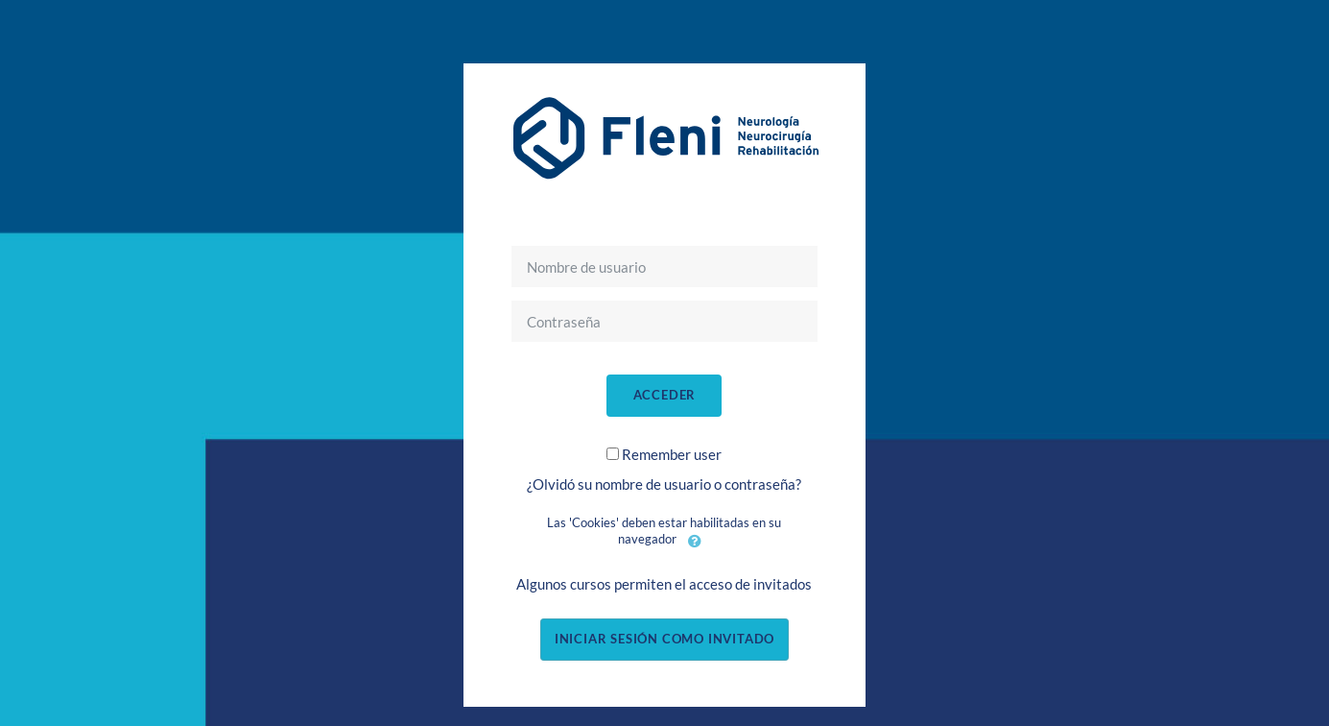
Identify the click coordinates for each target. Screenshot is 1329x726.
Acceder (665, 394)
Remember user (672, 454)
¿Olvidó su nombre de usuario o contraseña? (664, 484)
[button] (694, 540)
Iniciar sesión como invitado (664, 638)
